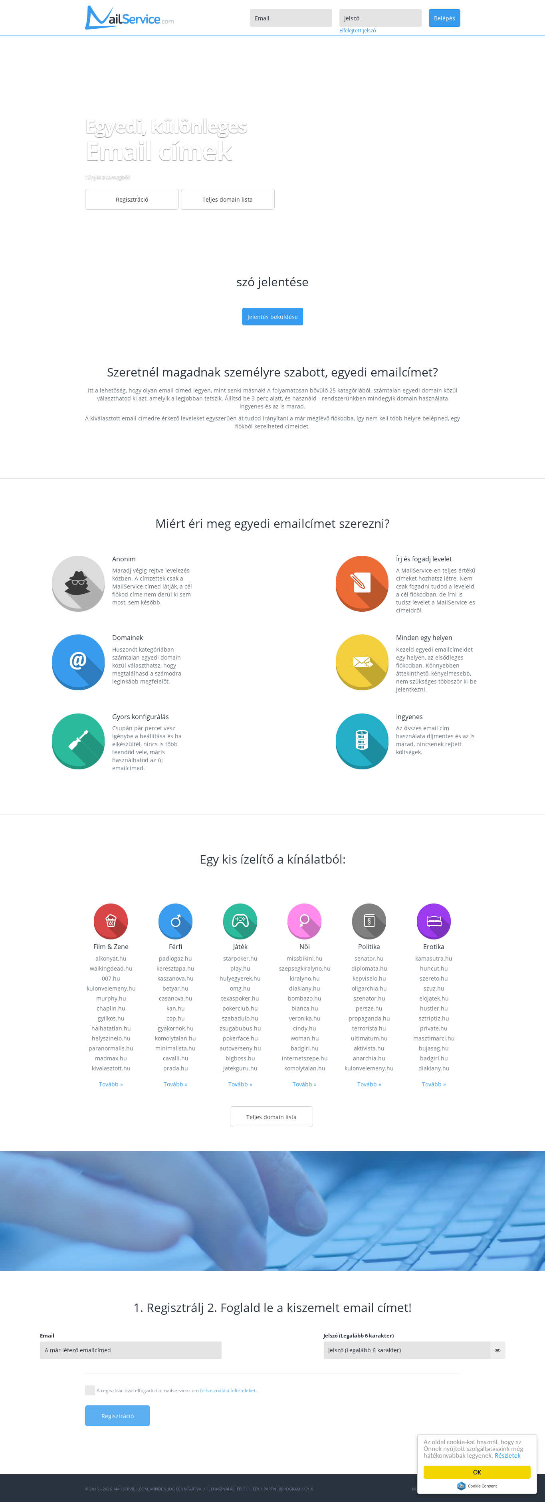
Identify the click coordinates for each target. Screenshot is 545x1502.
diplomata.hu (369, 1351)
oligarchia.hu (369, 1371)
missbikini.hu (305, 1341)
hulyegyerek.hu (240, 1361)
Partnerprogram (282, 1489)
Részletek (508, 1455)
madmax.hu (111, 1441)
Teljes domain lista (227, 199)
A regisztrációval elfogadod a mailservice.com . (177, 1390)
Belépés (444, 18)
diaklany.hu (304, 1371)
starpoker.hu (240, 1341)
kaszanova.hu (175, 1361)
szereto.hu (434, 1361)
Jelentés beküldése (273, 317)
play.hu (240, 1351)
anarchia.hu (369, 1441)
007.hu (111, 1361)
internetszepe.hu (305, 1441)
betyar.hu (175, 1371)
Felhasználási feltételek (233, 1489)
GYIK (308, 1489)
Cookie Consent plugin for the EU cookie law (477, 1486)
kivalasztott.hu (111, 1450)
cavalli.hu (175, 1441)
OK (477, 1472)
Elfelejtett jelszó (357, 30)
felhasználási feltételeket (228, 1390)
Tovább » (111, 1466)
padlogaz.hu (175, 1341)
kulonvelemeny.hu (111, 1371)
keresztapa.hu (175, 1351)
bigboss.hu (240, 1441)
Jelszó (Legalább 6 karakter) (435, 1335)
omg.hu (240, 1371)
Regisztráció (132, 199)
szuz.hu (434, 1371)
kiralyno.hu (305, 1361)
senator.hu (369, 1341)
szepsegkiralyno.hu (305, 1351)
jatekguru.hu (240, 1450)
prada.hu (175, 1450)
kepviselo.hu (369, 1361)
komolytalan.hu (304, 1450)
